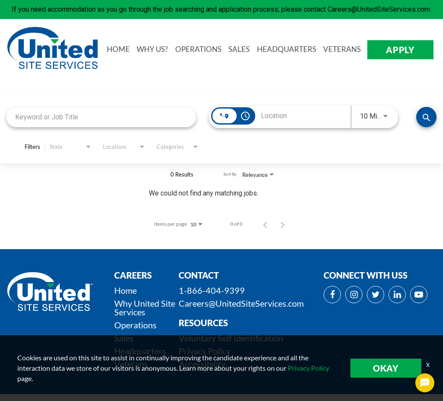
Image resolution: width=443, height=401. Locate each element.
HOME (129, 49)
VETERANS (348, 49)
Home (125, 290)
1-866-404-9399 (212, 290)
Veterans (131, 364)
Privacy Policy (205, 351)
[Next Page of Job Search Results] (282, 224)
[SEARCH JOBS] (426, 117)
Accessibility (202, 364)
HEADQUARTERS (293, 49)
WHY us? (162, 49)
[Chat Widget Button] (424, 382)
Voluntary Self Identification (231, 338)
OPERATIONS (207, 49)
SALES (247, 49)
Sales (124, 338)
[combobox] (101, 117)
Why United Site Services (144, 307)
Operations (135, 325)
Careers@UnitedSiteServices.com (241, 303)
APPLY (403, 50)
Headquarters (140, 351)
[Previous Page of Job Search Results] (265, 224)
